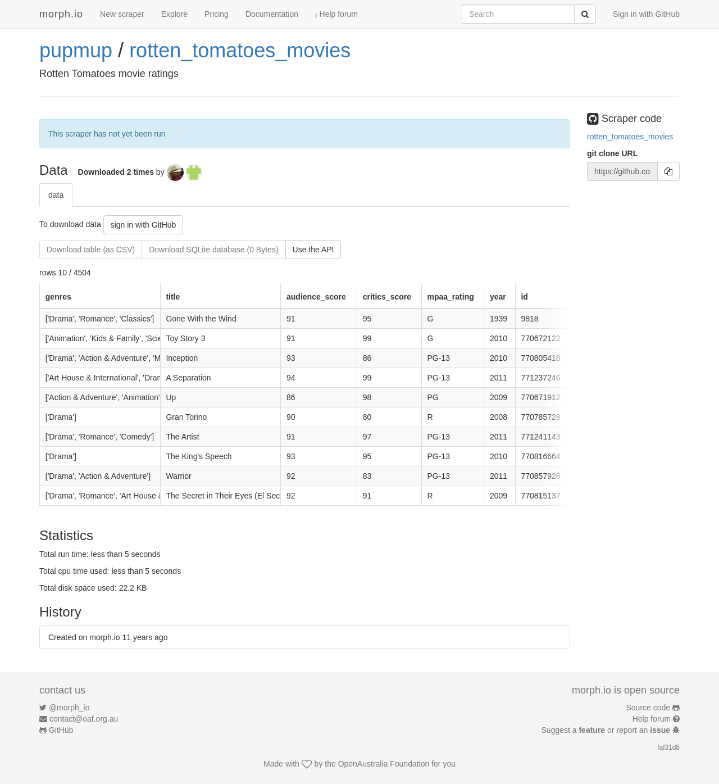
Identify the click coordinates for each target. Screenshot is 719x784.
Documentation (271, 14)
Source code (648, 707)
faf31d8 (668, 747)
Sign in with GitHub (646, 14)
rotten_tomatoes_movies (240, 50)
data (55, 195)
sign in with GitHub (143, 224)
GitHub (61, 730)
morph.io (61, 14)
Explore (174, 14)
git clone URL (612, 153)
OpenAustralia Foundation (384, 763)
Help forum (336, 14)
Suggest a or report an (606, 730)
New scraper (122, 14)
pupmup (75, 50)
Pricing (216, 14)
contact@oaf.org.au (83, 718)
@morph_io (69, 707)
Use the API (313, 249)
